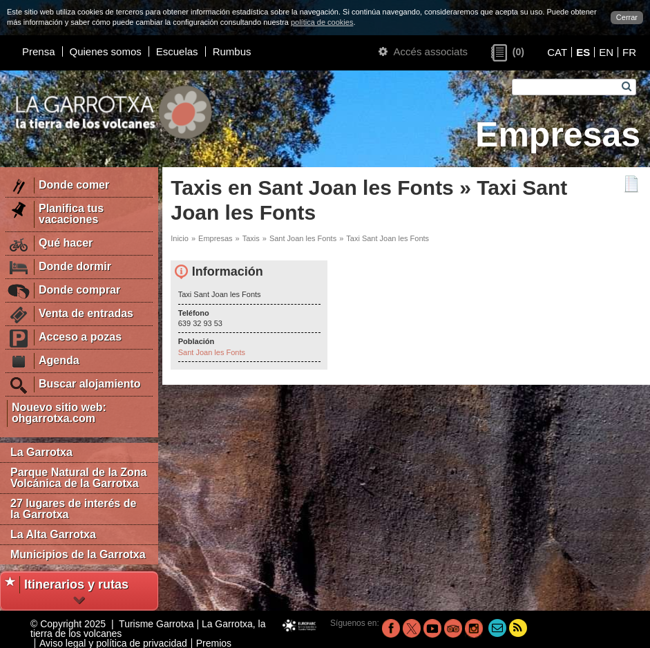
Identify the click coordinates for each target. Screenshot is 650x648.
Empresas (215, 238)
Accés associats (423, 51)
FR (629, 52)
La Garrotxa (41, 452)
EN (606, 52)
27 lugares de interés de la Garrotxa (73, 508)
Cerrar (627, 17)
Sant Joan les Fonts (302, 238)
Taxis (251, 238)
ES (583, 52)
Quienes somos (106, 51)
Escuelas (177, 51)
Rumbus (232, 51)
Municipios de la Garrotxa (78, 554)
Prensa (38, 51)
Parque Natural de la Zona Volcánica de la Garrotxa (78, 477)
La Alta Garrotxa (53, 534)
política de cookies (322, 22)
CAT (557, 52)
